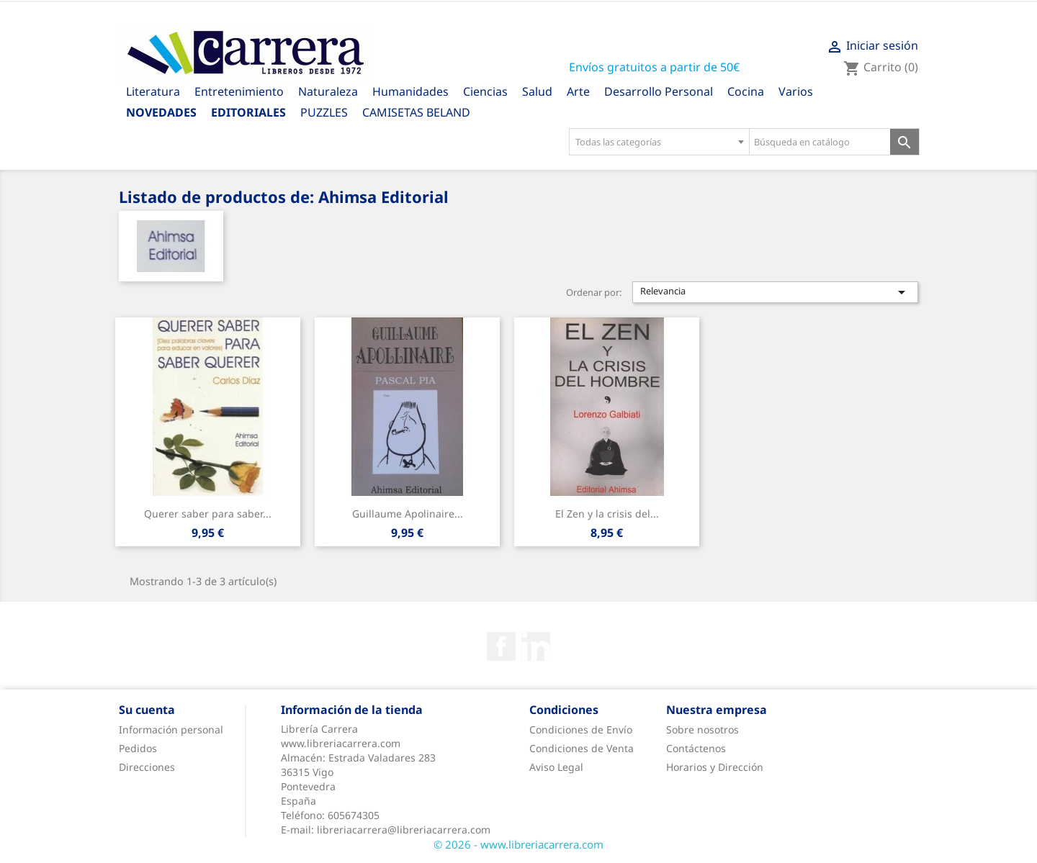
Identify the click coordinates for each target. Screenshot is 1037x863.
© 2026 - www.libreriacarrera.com (518, 844)
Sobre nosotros (702, 729)
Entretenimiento (239, 91)
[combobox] (659, 141)
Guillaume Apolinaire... (407, 513)
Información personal (171, 729)
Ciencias (485, 91)
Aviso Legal (556, 767)
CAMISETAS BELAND (416, 112)
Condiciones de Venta (581, 748)
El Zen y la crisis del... (607, 513)
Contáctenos (696, 748)
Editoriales (248, 112)
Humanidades (410, 91)
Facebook (501, 646)
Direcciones (147, 767)
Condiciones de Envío (580, 729)
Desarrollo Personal (658, 91)
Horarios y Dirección (714, 767)
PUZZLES (324, 112)
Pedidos (138, 748)
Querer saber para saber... (207, 513)
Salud (537, 91)
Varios (795, 91)
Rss (535, 646)
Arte (578, 91)
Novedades (161, 112)
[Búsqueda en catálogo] (820, 142)
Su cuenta (147, 710)
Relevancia (775, 292)
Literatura (153, 91)
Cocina (745, 91)
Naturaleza (328, 91)
